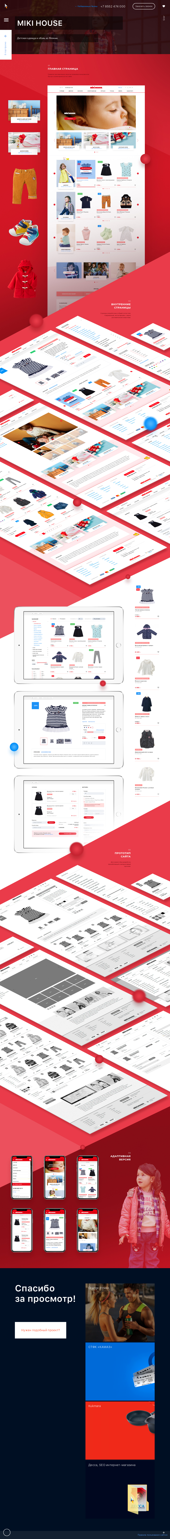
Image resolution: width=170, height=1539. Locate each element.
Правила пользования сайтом (152, 1535)
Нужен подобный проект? (40, 1330)
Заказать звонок (143, 6)
